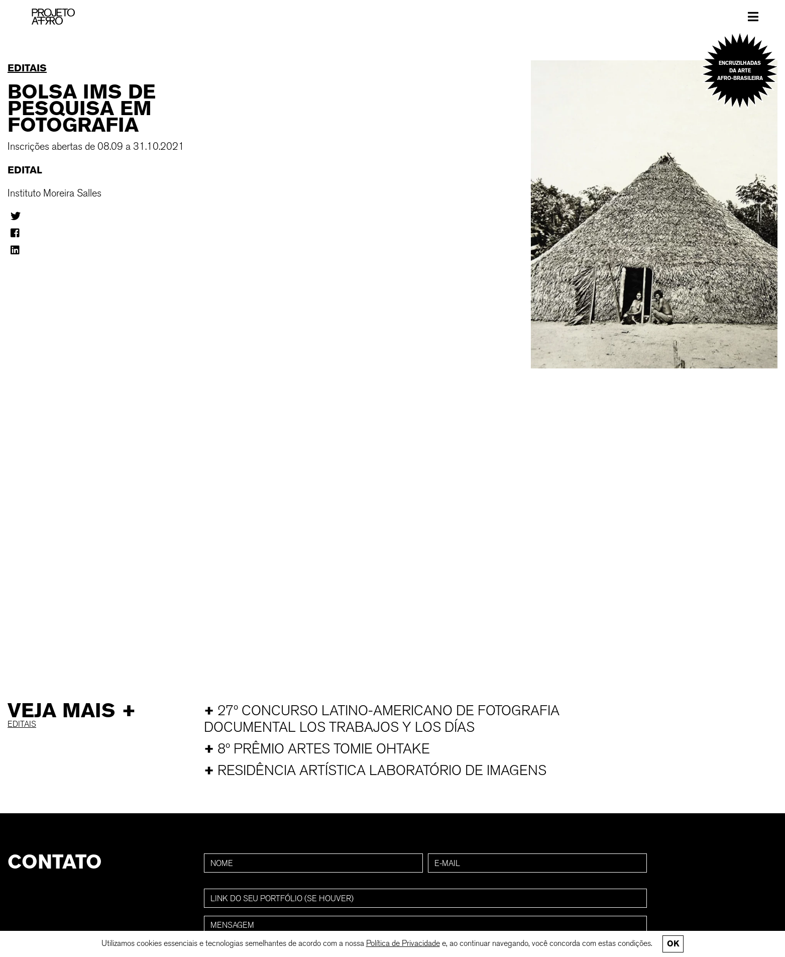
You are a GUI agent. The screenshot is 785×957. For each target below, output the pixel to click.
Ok (673, 943)
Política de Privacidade (403, 943)
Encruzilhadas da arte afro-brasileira (740, 70)
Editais (27, 68)
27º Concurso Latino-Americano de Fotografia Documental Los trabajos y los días (381, 719)
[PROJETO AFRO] (53, 16)
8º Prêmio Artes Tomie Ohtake (317, 748)
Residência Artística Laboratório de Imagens (375, 770)
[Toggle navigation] (753, 17)
